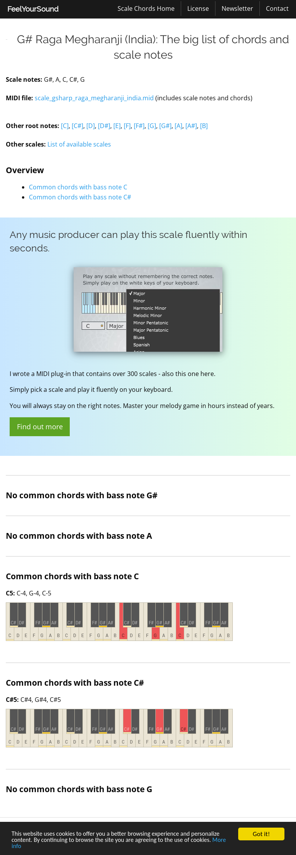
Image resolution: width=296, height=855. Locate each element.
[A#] (191, 125)
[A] (178, 125)
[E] (117, 125)
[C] (65, 125)
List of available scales (79, 144)
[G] (152, 125)
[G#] (165, 125)
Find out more (40, 426)
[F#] (139, 125)
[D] (90, 125)
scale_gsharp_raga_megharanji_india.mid (94, 98)
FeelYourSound (33, 9)
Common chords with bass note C (78, 187)
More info (25, 846)
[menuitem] (33, 9)
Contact (277, 8)
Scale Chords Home (146, 8)
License (198, 8)
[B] (204, 125)
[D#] (104, 125)
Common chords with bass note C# (80, 197)
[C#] (77, 125)
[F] (127, 125)
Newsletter (237, 8)
